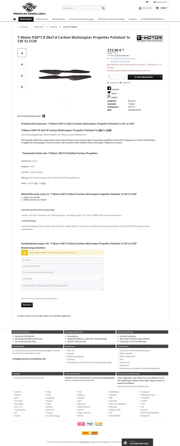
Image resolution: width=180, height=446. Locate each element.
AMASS (18, 395)
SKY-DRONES (114, 416)
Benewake (19, 404)
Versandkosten (84, 442)
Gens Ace (50, 410)
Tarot (143, 404)
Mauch (81, 410)
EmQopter (50, 398)
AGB (121, 359)
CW (100, 130)
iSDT (80, 401)
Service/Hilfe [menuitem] (160, 2)
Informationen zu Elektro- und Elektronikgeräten (140, 368)
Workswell (145, 416)
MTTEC (81, 416)
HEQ (79, 392)
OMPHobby (114, 392)
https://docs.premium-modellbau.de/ (132, 386)
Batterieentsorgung (75, 356)
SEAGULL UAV (114, 410)
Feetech (49, 401)
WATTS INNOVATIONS (150, 413)
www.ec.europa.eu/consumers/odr (79, 380)
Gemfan (49, 407)
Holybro (81, 395)
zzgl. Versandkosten (122, 55)
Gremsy (49, 413)
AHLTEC (18, 392)
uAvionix (144, 410)
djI (16, 413)
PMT (111, 398)
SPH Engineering (148, 395)
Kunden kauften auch (27, 316)
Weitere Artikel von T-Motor (33, 200)
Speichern (27, 305)
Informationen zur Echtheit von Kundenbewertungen (89, 362)
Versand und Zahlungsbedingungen (135, 350)
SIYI (110, 413)
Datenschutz (125, 362)
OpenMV (112, 395)
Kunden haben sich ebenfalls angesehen (53, 316)
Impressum (124, 365)
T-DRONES (145, 398)
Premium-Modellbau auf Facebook (29, 378)
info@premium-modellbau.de (29, 359)
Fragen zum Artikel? (30, 197)
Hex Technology (52, 416)
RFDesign (113, 407)
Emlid (48, 395)
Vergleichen (113, 82)
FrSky (48, 404)
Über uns (71, 350)
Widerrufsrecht (126, 353)
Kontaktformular (126, 442)
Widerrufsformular (127, 356)
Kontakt (70, 353)
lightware (82, 404)
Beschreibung (23, 116)
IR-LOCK (81, 398)
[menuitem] (84, 9)
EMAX (48, 392)
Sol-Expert (145, 392)
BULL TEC (18, 407)
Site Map (71, 359)
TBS (142, 407)
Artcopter (19, 401)
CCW (108, 130)
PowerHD (113, 401)
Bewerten (125, 82)
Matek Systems (84, 407)
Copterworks (20, 410)
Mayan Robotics (84, 413)
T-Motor (144, 401)
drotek (17, 416)
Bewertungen (37, 116)
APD (16, 398)
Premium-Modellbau (117, 404)
